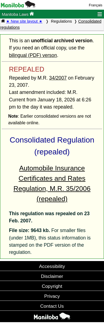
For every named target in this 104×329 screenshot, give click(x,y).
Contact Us (52, 306)
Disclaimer (52, 276)
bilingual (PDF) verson (33, 55)
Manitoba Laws (18, 14)
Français (95, 5)
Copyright (52, 286)
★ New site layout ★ (24, 21)
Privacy (52, 296)
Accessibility (52, 266)
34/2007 (58, 78)
